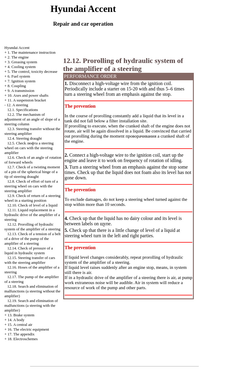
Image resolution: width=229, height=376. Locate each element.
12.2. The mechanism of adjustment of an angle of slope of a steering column (32, 119)
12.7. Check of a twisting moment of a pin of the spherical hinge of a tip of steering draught (32, 172)
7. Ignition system (21, 81)
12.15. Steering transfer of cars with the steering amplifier (29, 260)
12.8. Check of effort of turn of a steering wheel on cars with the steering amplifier (31, 186)
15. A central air (19, 324)
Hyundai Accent (17, 47)
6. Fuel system (18, 76)
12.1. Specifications (22, 109)
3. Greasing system (22, 62)
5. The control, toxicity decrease (32, 71)
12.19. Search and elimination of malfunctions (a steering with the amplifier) (31, 305)
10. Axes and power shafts (27, 95)
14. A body (15, 320)
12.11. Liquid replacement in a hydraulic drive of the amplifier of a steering (32, 215)
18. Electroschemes (22, 339)
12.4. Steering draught (24, 138)
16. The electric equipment (28, 329)
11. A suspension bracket (26, 100)
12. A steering (17, 105)
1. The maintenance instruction (31, 52)
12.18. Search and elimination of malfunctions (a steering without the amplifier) (32, 291)
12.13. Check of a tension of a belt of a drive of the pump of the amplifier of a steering (32, 239)
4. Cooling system (21, 66)
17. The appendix (20, 334)
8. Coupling (16, 86)
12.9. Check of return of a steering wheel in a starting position (32, 198)
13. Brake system (20, 315)
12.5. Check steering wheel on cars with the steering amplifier (29, 148)
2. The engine (18, 57)
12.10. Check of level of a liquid (32, 205)
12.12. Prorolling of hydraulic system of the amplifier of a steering (32, 226)
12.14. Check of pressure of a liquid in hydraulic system (28, 250)
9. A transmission (20, 90)
